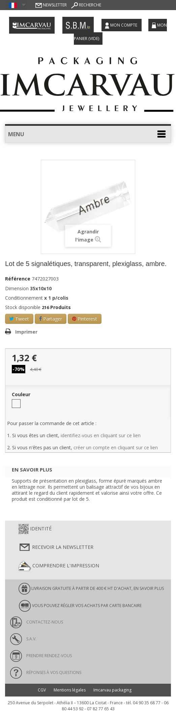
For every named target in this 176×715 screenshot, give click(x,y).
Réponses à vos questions (45, 672)
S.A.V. (23, 639)
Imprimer (26, 332)
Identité (35, 529)
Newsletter (51, 5)
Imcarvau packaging (112, 690)
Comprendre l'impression (59, 566)
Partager (50, 318)
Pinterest (84, 318)
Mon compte (121, 25)
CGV (42, 690)
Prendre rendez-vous (41, 655)
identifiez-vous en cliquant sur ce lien (101, 435)
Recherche (86, 5)
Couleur (22, 394)
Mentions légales (70, 690)
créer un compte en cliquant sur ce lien (116, 447)
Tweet (19, 318)
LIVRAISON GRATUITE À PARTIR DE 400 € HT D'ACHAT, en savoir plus (91, 589)
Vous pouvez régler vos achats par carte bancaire (80, 606)
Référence (17, 279)
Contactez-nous (36, 622)
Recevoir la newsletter (56, 547)
